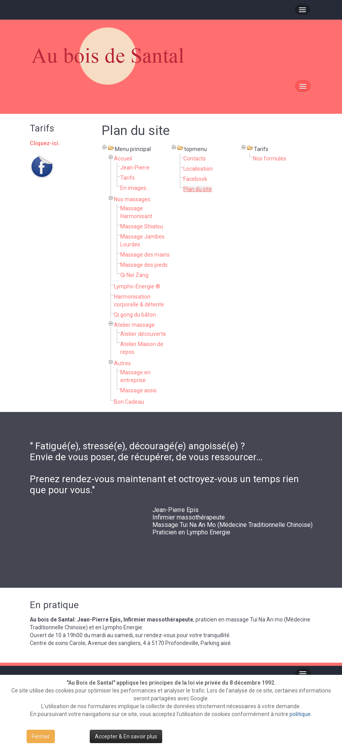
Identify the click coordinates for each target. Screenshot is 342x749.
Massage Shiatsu (141, 226)
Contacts (194, 158)
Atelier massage (134, 325)
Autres (122, 363)
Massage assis (138, 390)
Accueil (123, 158)
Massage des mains (145, 254)
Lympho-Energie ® (137, 286)
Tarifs (127, 178)
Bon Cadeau (129, 402)
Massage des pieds (144, 265)
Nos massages (132, 199)
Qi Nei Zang (134, 275)
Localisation (198, 169)
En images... (135, 188)
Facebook (195, 179)
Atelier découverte (143, 334)
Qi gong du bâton (135, 315)
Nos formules (269, 158)
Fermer (41, 736)
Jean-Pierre (135, 167)
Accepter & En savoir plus (126, 736)
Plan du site (197, 189)
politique (300, 714)
